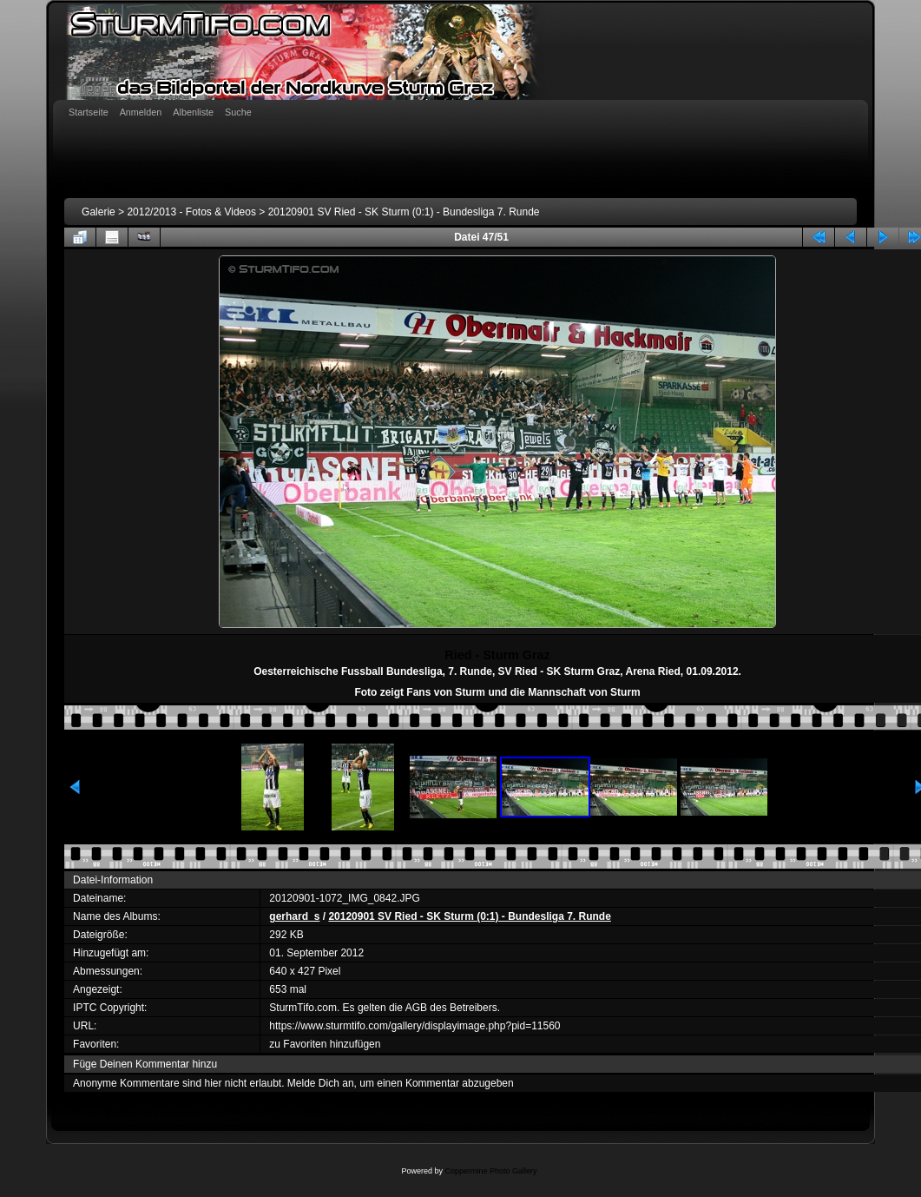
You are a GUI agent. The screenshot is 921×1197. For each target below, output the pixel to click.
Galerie (98, 212)
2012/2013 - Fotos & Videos (191, 212)
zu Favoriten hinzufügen (324, 1044)
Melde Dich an (320, 1083)
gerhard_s (294, 916)
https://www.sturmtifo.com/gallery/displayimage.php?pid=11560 (414, 1026)
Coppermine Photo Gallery (490, 1171)
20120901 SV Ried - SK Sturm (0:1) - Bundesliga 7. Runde (404, 212)
